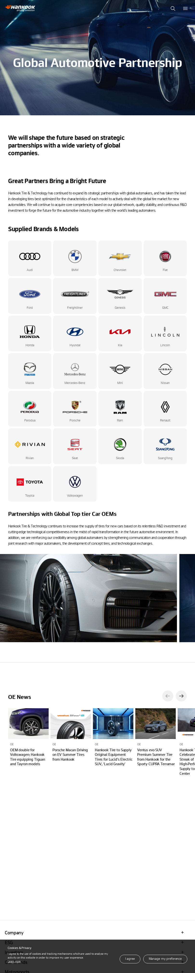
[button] (167, 696)
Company (14, 932)
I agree (130, 958)
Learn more (14, 961)
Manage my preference (165, 958)
